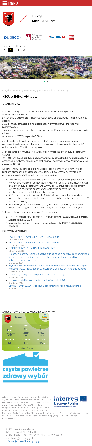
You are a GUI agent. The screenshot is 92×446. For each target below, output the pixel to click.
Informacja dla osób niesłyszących (23, 441)
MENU (13, 3)
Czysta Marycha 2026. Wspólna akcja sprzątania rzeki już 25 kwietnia (45, 285)
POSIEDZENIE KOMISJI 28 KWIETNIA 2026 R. (34, 237)
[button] (44, 81)
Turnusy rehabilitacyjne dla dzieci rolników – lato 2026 (37, 280)
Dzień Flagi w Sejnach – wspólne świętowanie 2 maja (37, 274)
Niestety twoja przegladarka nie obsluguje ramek (33, 332)
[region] (46, 69)
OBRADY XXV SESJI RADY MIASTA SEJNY (32, 248)
